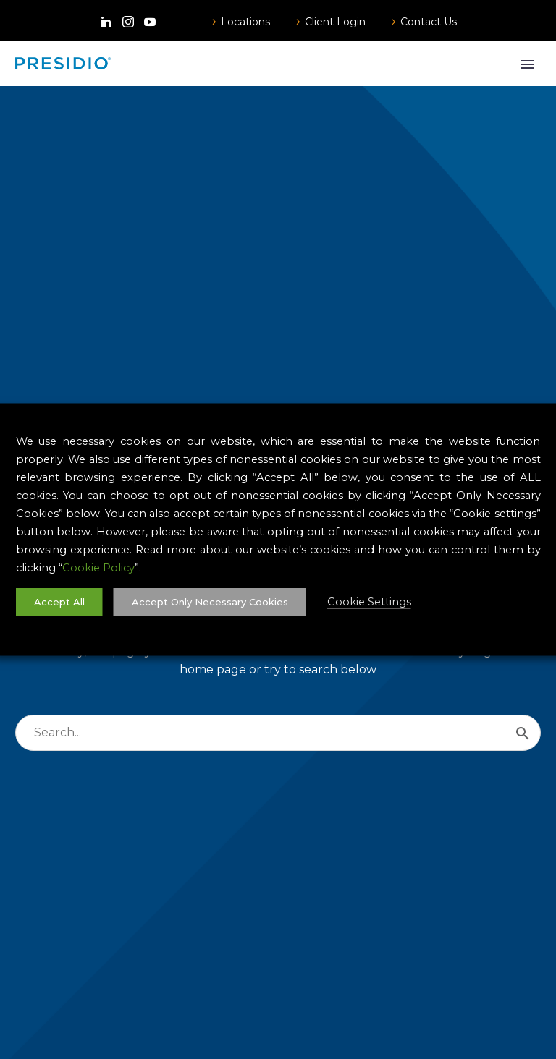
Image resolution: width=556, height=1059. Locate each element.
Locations (245, 21)
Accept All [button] (59, 602)
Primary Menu (527, 64)
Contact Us (428, 21)
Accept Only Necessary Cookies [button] (210, 602)
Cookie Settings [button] (369, 601)
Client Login (335, 21)
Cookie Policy (98, 567)
